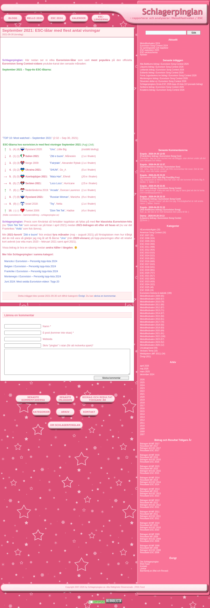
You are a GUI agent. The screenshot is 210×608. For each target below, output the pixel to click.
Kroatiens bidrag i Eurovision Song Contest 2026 (162, 90)
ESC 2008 (144, 238)
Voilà (18, 228)
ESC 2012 (144, 250)
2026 (142, 379)
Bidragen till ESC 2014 (150, 482)
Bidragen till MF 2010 (150, 523)
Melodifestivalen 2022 (150, 336)
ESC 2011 (144, 247)
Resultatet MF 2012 (149, 502)
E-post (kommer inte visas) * (58, 332)
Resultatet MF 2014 (149, 480)
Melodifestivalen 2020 (150, 330)
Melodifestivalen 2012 (150, 307)
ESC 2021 (144, 276)
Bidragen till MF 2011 (150, 512)
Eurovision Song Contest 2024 (154, 46)
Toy (52, 203)
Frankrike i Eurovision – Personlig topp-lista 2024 (31, 271)
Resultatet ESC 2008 (149, 552)
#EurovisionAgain (148, 229)
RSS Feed (144, 564)
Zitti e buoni (56, 156)
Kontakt (143, 566)
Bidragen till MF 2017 (150, 444)
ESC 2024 (144, 284)
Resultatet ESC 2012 (149, 507)
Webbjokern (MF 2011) (150, 354)
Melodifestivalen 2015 (150, 316)
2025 (142, 382)
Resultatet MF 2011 (149, 514)
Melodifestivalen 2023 (150, 339)
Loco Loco (56, 183)
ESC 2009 (144, 241)
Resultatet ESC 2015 (149, 473)
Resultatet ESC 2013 (149, 496)
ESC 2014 (144, 255)
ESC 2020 (144, 273)
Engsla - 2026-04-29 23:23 (152, 175)
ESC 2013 (144, 253)
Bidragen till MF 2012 (150, 500)
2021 (142, 394)
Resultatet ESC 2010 (149, 530)
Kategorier (173, 226)
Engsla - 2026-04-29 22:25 (152, 186)
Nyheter (143, 55)
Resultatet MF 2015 (149, 468)
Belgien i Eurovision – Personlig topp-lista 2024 (30, 266)
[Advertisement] (68, 47)
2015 (142, 411)
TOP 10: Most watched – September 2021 (27, 138)
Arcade (54, 190)
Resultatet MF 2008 (149, 548)
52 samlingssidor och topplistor (154, 48)
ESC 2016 (144, 261)
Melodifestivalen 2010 (150, 302)
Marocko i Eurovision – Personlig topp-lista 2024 (30, 261)
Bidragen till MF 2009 (150, 534)
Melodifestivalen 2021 (150, 333)
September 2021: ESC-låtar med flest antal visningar (51, 30)
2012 (142, 420)
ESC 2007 (144, 235)
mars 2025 (145, 371)
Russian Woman (59, 197)
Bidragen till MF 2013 (150, 489)
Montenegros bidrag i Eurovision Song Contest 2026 (164, 78)
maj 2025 (144, 369)
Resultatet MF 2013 (149, 491)
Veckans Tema (146, 351)
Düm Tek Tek (57, 210)
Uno (52, 149)
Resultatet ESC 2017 (149, 450)
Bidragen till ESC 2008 (150, 550)
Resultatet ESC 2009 (149, 541)
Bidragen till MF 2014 (150, 478)
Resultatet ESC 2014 (149, 484)
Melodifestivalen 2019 (150, 328)
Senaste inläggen (173, 60)
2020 (142, 397)
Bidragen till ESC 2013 (150, 493)
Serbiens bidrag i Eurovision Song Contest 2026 (162, 87)
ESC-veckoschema (149, 52)
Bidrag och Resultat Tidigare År (172, 440)
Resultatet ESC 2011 (149, 518)
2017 (142, 405)
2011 (142, 423)
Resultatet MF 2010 (149, 525)
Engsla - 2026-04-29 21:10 (152, 207)
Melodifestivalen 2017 (150, 322)
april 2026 (144, 366)
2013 (142, 417)
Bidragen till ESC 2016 (150, 459)
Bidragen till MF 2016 (150, 455)
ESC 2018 (144, 267)
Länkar (143, 568)
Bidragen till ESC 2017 (150, 448)
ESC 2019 (144, 270)
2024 (142, 385)
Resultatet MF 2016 (149, 457)
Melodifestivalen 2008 (150, 296)
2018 (142, 403)
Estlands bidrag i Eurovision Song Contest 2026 (162, 72)
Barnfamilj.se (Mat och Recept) (154, 571)
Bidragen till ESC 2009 (150, 539)
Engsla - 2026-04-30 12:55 (152, 154)
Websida (47, 339)
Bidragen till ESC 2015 (150, 471)
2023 (142, 388)
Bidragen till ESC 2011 (150, 516)
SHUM (53, 169)
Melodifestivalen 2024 (150, 43)
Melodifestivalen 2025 (150, 345)
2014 (142, 414)
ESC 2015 (144, 258)
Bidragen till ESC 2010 (150, 527)
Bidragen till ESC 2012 (150, 505)
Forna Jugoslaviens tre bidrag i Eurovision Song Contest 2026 (168, 75)
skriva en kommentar (105, 296)
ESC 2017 (144, 264)
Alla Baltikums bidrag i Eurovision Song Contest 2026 (164, 64)
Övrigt (81, 296)
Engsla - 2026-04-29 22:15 (152, 197)
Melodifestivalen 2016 (150, 319)
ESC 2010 (144, 244)
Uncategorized (146, 348)
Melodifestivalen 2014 (150, 313)
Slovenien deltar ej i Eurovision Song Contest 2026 (163, 81)
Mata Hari (55, 176)
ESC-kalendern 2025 (149, 50)
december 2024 (147, 374)
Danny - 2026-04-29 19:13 (152, 216)
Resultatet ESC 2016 (149, 462)
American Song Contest (151, 232)
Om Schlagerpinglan (149, 562)
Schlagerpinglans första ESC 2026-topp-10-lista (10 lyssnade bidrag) (171, 84)
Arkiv (173, 362)
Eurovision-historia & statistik (153, 293)
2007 (142, 434)
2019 (142, 400)
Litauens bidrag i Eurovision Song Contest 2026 (161, 67)
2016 (142, 408)
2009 (142, 429)
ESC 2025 (144, 287)
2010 (142, 426)
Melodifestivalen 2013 (150, 310)
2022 (142, 391)
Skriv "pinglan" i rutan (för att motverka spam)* (68, 345)
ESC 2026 (144, 290)
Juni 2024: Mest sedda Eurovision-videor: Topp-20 (31, 281)
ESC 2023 (144, 281)
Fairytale (55, 163)
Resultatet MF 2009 (149, 536)
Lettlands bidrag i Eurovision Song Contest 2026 (162, 70)
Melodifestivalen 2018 (150, 325)
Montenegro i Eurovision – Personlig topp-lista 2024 (32, 276)
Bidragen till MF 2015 (150, 466)
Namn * (47, 326)
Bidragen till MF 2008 (150, 546)
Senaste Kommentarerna (172, 150)
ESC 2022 (144, 279)
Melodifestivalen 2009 (150, 299)
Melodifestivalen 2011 (150, 304)
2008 (142, 431)
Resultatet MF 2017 (149, 446)
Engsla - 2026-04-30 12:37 (152, 164)
